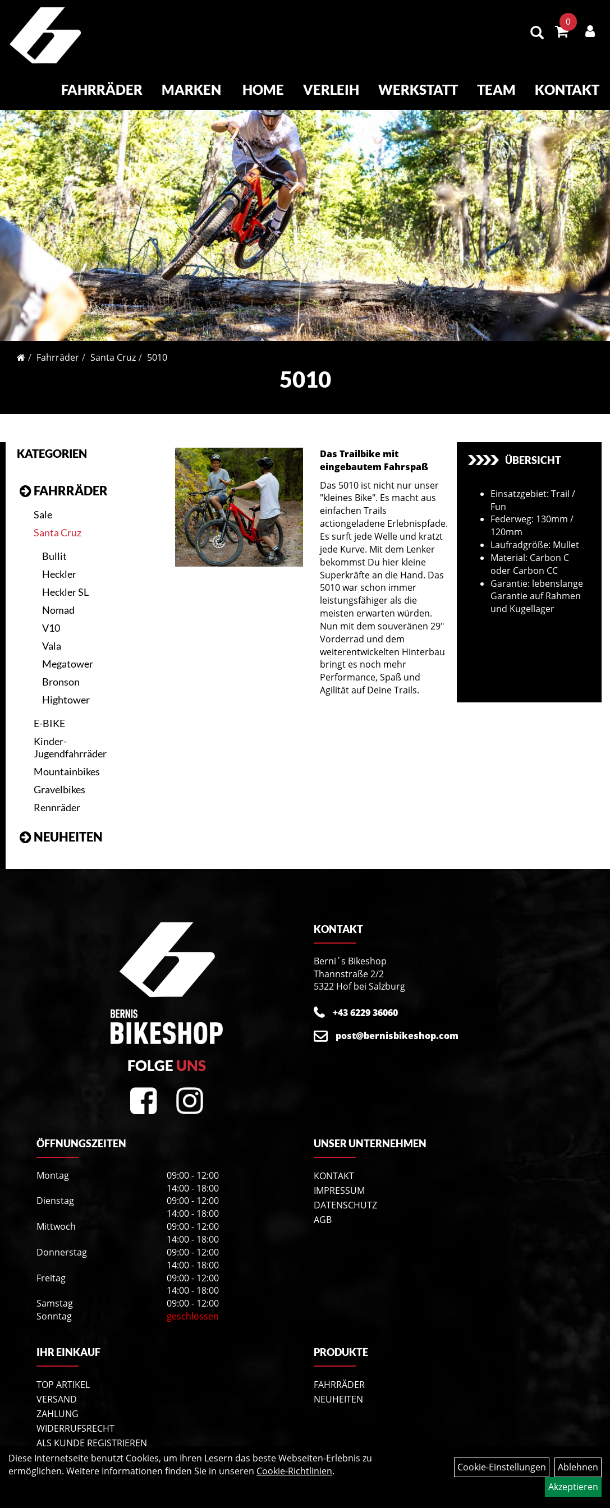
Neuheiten (68, 827)
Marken (192, 90)
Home (264, 90)
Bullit (54, 546)
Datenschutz (345, 1195)
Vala (51, 636)
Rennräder (57, 798)
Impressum (339, 1181)
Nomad (58, 600)
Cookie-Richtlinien (294, 1471)
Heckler (59, 564)
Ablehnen (578, 1467)
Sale (43, 505)
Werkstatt (419, 90)
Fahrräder (103, 90)
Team (497, 90)
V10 (51, 618)
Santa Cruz (113, 348)
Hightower (66, 690)
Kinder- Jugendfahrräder (70, 737)
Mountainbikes (67, 762)
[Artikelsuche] (538, 34)
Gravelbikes (59, 780)
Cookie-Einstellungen (501, 1467)
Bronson (61, 672)
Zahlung (57, 1404)
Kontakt (568, 90)
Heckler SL (65, 582)
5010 (157, 348)
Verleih (332, 90)
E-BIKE (49, 713)
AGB (323, 1210)
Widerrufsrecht (75, 1419)
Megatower (67, 654)
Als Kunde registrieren (91, 1433)
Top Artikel (63, 1375)
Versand (56, 1389)
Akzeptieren (573, 1487)
